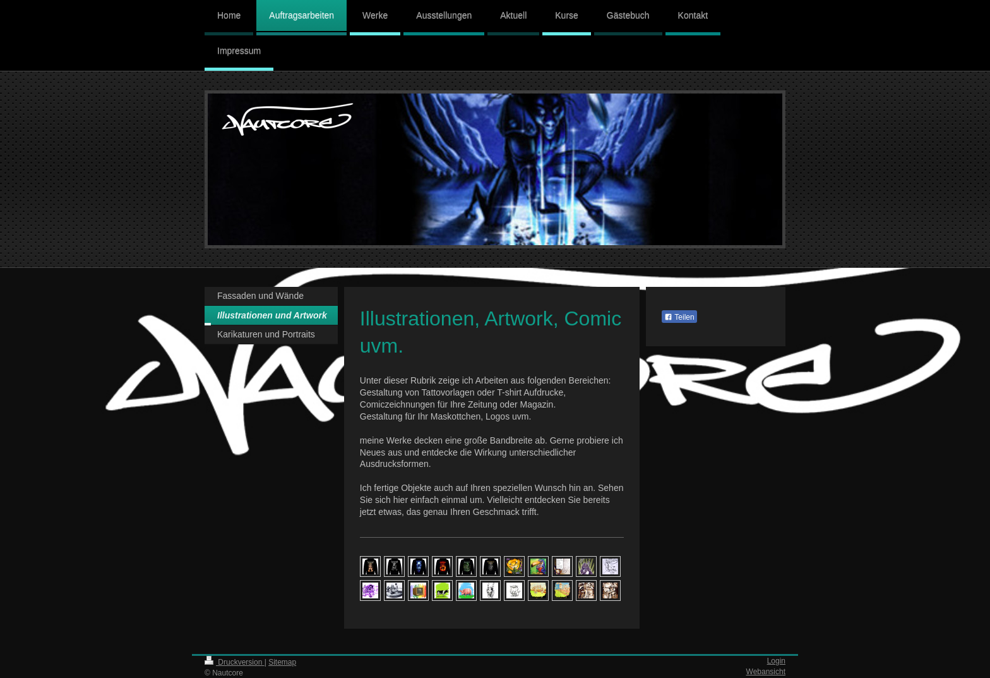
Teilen (679, 317)
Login (776, 661)
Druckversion (235, 662)
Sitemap (282, 662)
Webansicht (765, 671)
